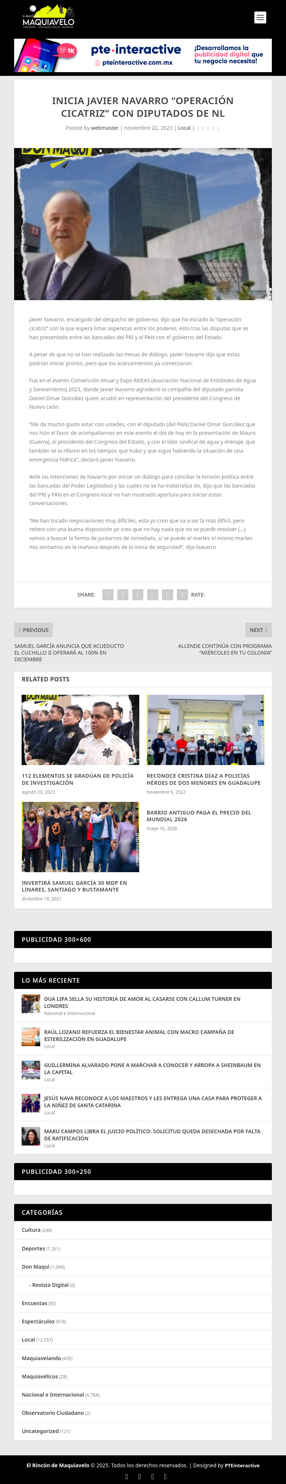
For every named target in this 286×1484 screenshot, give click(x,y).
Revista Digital (50, 1284)
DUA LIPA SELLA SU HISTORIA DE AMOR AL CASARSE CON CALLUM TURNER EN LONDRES (142, 1002)
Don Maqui (35, 1266)
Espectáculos (38, 1321)
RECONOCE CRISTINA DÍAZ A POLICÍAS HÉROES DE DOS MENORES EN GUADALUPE (204, 779)
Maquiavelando (41, 1358)
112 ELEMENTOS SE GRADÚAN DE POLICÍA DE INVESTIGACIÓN (78, 779)
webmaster (104, 127)
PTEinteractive (242, 1465)
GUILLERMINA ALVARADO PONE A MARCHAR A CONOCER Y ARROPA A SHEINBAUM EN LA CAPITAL (152, 1068)
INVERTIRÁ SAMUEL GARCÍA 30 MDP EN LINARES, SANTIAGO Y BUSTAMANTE (74, 886)
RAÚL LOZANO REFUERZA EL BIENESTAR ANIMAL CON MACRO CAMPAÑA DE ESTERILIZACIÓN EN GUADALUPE (139, 1035)
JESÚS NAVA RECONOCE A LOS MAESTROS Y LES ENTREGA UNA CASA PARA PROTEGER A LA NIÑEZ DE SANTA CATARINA (153, 1101)
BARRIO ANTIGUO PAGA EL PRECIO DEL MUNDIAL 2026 (199, 816)
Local (184, 127)
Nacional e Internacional (69, 1013)
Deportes (33, 1248)
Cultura (31, 1229)
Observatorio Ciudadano (53, 1412)
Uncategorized (40, 1431)
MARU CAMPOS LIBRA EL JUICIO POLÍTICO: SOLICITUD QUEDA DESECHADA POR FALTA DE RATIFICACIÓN (152, 1134)
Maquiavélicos (40, 1376)
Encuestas (34, 1303)
